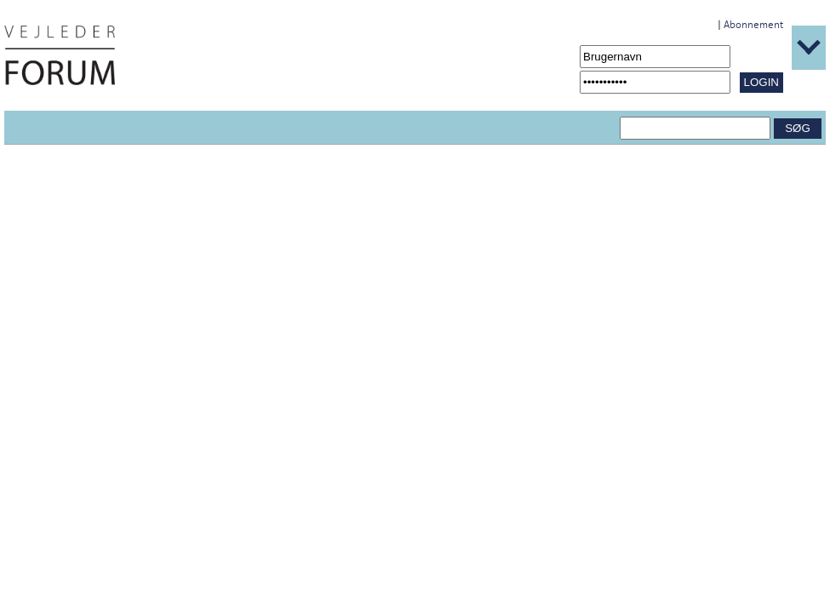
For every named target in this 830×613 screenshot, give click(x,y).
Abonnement (753, 25)
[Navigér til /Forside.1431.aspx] (59, 55)
